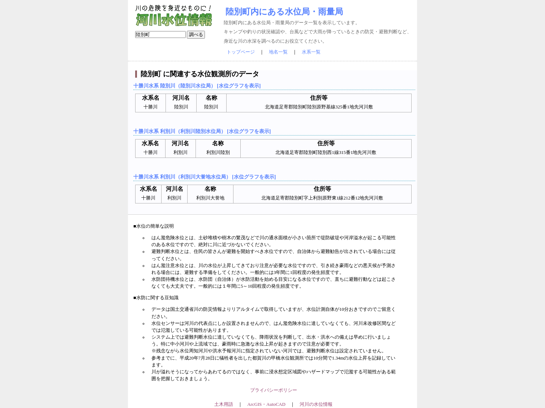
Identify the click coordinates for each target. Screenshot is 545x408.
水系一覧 (311, 52)
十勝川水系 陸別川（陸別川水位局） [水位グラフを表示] (197, 86)
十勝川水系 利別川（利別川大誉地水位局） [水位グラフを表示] (204, 177)
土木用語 (223, 404)
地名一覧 (278, 52)
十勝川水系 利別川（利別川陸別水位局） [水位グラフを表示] (202, 131)
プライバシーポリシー (273, 390)
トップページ (241, 52)
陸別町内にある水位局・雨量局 (284, 11)
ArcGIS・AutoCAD (266, 404)
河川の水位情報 (316, 404)
